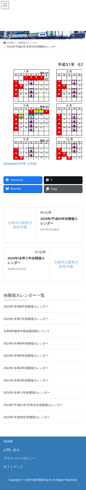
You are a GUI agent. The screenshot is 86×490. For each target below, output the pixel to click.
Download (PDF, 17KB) (19, 163)
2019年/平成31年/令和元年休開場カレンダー (33, 405)
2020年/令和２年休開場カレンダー (26, 392)
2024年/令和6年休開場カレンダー (25, 343)
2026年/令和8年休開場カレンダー (25, 306)
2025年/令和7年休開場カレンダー (25, 319)
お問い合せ (11, 450)
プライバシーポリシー (19, 458)
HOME (8, 441)
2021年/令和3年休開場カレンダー (25, 380)
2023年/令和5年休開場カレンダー (25, 355)
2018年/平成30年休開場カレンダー (26, 417)
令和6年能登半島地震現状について (26, 331)
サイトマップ (13, 467)
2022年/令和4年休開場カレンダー (25, 368)
